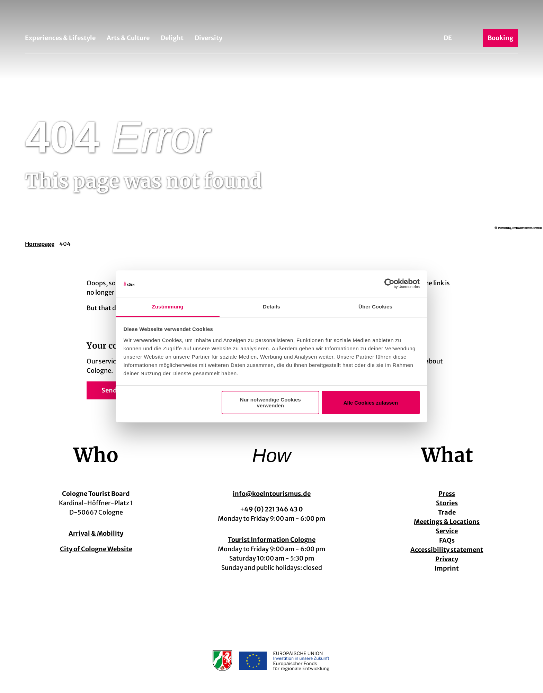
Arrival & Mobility (96, 533)
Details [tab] (271, 306)
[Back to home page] (271, 17)
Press (447, 494)
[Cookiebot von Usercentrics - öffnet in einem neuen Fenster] (389, 284)
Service (447, 531)
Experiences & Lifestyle (60, 38)
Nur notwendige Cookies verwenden (270, 402)
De (448, 38)
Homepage (39, 243)
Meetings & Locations (447, 522)
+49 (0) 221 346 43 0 (271, 509)
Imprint (447, 568)
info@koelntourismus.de (271, 494)
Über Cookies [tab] (375, 306)
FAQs (447, 540)
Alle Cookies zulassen (371, 403)
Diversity (208, 38)
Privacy (447, 559)
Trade (447, 512)
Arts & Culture (128, 38)
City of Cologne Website (96, 549)
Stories (447, 503)
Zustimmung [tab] (168, 306)
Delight (172, 38)
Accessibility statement (447, 550)
